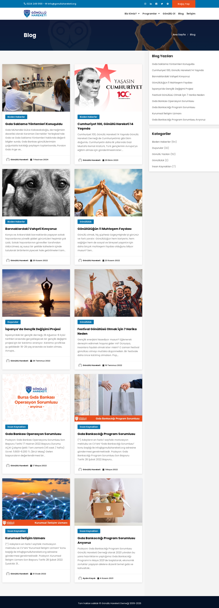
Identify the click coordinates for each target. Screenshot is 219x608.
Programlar (151, 13)
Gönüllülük (86, 221)
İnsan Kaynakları (17, 426)
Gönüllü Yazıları (161, 154)
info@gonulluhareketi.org (62, 3)
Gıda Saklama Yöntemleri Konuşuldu (33, 124)
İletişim (191, 13)
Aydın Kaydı (89, 578)
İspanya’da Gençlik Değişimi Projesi (33, 329)
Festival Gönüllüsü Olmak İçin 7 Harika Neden (178, 95)
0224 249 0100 (34, 3)
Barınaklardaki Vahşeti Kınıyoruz (31, 229)
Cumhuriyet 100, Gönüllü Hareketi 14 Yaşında (178, 70)
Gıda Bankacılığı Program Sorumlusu (106, 434)
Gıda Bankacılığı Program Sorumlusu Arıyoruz (178, 119)
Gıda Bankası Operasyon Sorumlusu (33, 434)
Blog (181, 13)
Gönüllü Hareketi (19, 159)
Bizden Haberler (16, 116)
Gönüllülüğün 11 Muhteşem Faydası (105, 229)
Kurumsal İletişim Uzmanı (25, 538)
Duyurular (13, 322)
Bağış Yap (184, 3)
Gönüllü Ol (169, 13)
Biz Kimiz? (132, 13)
